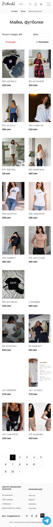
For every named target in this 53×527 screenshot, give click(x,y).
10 (34, 464)
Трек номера (7, 499)
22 (12, 471)
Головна (14, 11)
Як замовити (7, 495)
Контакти (32, 504)
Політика (32, 508)
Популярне (42, 42)
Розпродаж (11, 42)
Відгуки (32, 499)
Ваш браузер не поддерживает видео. (40, 284)
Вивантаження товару (11, 508)
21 (6, 471)
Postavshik (8, 4)
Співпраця (6, 503)
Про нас (32, 495)
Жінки (23, 11)
